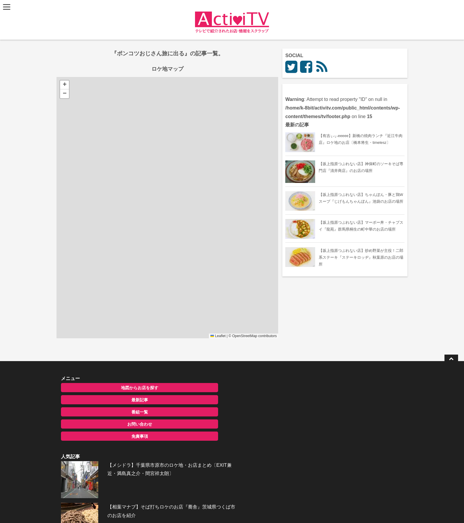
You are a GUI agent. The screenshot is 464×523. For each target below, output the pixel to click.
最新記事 (108, 400)
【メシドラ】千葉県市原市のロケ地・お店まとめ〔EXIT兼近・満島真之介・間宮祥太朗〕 (244, 395)
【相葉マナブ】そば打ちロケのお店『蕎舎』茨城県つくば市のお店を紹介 (245, 426)
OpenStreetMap (284, 336)
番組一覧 (108, 412)
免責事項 (108, 436)
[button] (65, 85)
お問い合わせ (108, 424)
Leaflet (257, 336)
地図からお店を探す (108, 387)
